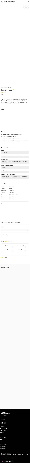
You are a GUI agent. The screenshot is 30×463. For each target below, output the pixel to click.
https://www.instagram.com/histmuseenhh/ (11, 138)
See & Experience (8, 87)
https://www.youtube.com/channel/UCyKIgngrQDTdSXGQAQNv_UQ (16, 141)
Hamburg (3, 87)
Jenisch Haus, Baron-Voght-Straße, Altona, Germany (12, 134)
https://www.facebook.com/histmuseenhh (11, 143)
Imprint (2, 456)
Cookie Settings (22, 456)
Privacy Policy (15, 456)
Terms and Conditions (8, 456)
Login (2, 257)
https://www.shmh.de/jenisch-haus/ (9, 136)
